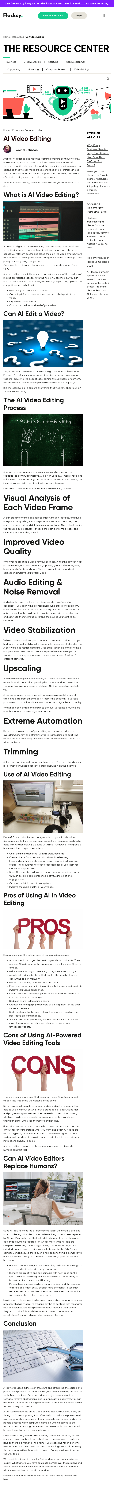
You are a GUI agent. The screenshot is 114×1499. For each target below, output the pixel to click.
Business (11, 61)
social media (37, 250)
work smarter (39, 1391)
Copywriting (13, 69)
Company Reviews (56, 69)
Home (6, 36)
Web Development (76, 61)
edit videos (13, 391)
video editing (37, 246)
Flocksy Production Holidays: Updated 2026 (98, 261)
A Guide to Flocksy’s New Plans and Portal (97, 207)
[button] (104, 16)
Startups (53, 61)
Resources (18, 36)
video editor (61, 382)
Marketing (33, 69)
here (5, 1479)
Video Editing (81, 69)
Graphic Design (32, 61)
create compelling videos (42, 1435)
